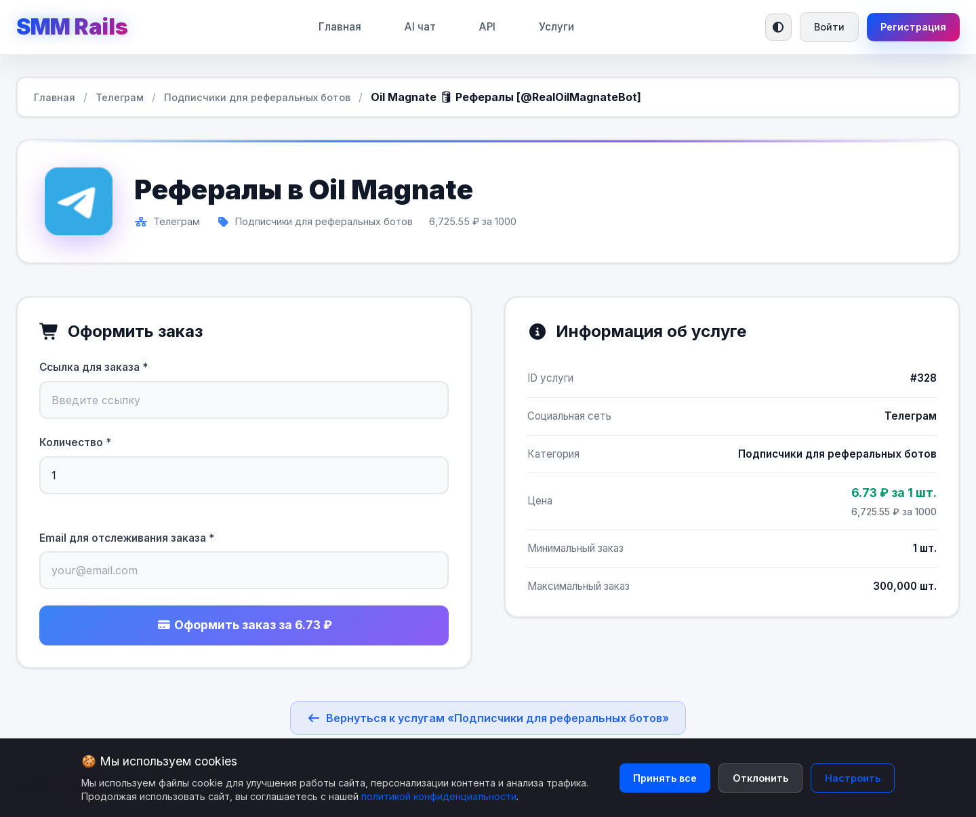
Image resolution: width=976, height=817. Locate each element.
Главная (340, 26)
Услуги (556, 26)
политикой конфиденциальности (438, 796)
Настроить (852, 778)
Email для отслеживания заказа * (126, 538)
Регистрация (913, 27)
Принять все (665, 778)
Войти (829, 27)
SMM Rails (71, 27)
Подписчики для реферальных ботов (257, 97)
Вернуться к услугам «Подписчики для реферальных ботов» (488, 718)
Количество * (75, 442)
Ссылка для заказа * (93, 367)
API (487, 26)
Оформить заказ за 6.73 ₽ (244, 625)
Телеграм (120, 97)
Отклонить (760, 778)
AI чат (420, 26)
